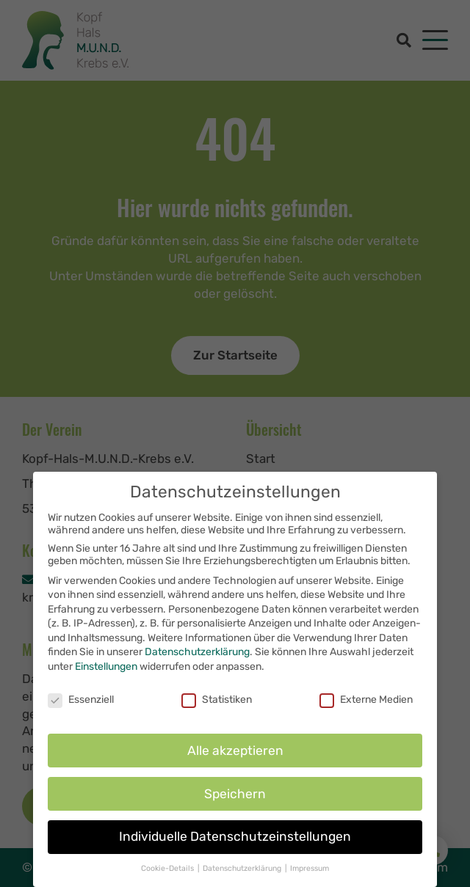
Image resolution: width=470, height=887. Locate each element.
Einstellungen (106, 672)
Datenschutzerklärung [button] (243, 874)
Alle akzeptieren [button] (235, 755)
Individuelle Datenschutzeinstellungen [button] (235, 842)
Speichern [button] (235, 799)
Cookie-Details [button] (168, 874)
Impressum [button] (309, 874)
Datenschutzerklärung (197, 657)
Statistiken (216, 704)
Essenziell (81, 704)
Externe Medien (366, 704)
